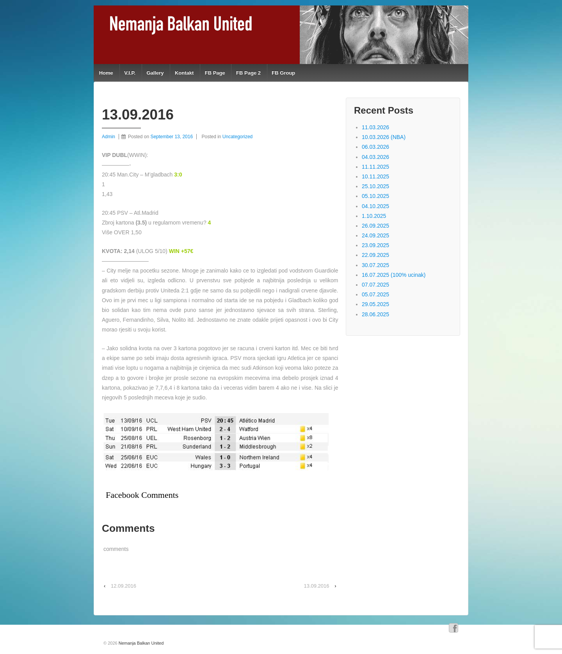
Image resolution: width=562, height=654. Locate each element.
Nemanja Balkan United (140, 643)
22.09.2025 (375, 255)
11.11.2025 (375, 167)
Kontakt (184, 73)
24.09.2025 (375, 235)
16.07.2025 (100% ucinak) (393, 275)
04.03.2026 (375, 157)
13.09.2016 (316, 586)
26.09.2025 (375, 226)
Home (106, 73)
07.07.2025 (375, 285)
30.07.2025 (375, 265)
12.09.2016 (123, 586)
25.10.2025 (375, 186)
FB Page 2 (248, 73)
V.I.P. (129, 73)
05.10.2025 (375, 196)
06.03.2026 (375, 147)
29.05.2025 (375, 304)
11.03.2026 (375, 127)
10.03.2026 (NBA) (383, 137)
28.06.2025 (375, 314)
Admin (108, 136)
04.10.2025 (375, 206)
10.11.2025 (375, 176)
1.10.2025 (374, 216)
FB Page (215, 73)
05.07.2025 (375, 294)
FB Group (283, 73)
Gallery (155, 73)
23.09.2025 (375, 245)
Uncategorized (237, 136)
